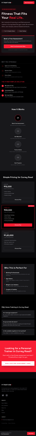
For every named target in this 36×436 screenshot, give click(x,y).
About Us (4, 407)
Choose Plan (18, 199)
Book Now (31, 433)
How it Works (4, 403)
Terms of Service (11, 423)
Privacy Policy (4, 423)
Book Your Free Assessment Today (18, 363)
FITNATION (7, 3)
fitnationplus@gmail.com (8, 419)
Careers (3, 412)
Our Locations (5, 405)
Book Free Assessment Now (18, 46)
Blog (3, 410)
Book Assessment (29, 2)
